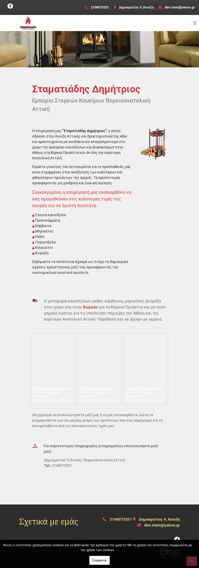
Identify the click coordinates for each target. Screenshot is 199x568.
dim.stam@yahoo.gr (180, 7)
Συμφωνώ (99, 560)
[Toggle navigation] (194, 23)
